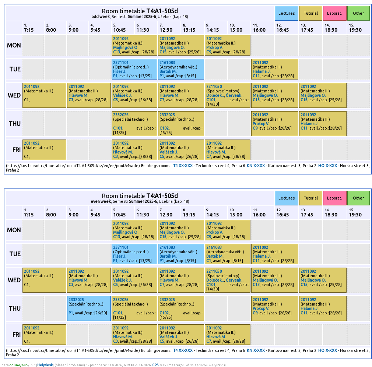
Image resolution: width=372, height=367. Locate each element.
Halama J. (262, 71)
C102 (164, 128)
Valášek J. (122, 95)
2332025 (121, 115)
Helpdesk (45, 365)
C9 (208, 52)
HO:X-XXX (327, 165)
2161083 (167, 62)
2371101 (121, 62)
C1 (208, 260)
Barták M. (168, 71)
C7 (161, 100)
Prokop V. (214, 47)
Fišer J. (119, 71)
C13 (116, 52)
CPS (155, 365)
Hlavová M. (78, 95)
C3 (71, 100)
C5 (115, 100)
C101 (210, 100)
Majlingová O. (125, 47)
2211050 (214, 86)
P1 (115, 76)
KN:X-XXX (256, 165)
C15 (162, 52)
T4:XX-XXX (183, 165)
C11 (256, 76)
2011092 (121, 38)
